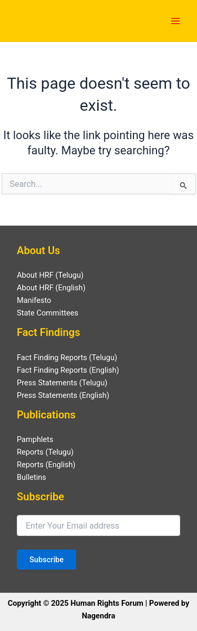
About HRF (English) (51, 287)
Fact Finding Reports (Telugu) (67, 357)
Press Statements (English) (63, 395)
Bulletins (31, 477)
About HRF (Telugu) (50, 275)
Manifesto (34, 300)
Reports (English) (46, 464)
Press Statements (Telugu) (62, 382)
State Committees (47, 313)
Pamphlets (35, 439)
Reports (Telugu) (45, 452)
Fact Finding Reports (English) (68, 370)
